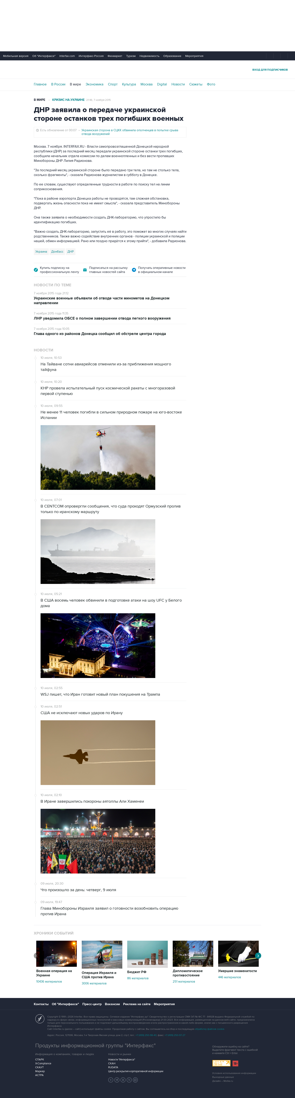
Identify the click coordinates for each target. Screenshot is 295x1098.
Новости (178, 84)
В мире (75, 84)
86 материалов (138, 978)
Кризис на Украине (68, 100)
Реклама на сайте (137, 1004)
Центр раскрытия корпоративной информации (135, 1071)
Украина (41, 251)
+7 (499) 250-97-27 (175, 1035)
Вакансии (112, 1004)
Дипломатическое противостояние (188, 973)
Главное (40, 84)
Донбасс (57, 251)
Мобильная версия (15, 56)
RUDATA (113, 1067)
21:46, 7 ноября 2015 (98, 100)
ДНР (70, 251)
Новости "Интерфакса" (121, 1059)
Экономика (94, 84)
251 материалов (184, 981)
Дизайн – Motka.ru (222, 1081)
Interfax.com (67, 56)
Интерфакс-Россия (91, 56)
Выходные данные (223, 1077)
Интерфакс (147, 69)
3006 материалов (94, 983)
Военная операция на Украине (54, 973)
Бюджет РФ (136, 972)
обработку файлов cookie (209, 1029)
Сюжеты (195, 84)
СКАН (111, 1063)
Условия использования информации (234, 1073)
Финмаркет (115, 56)
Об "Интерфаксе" (44, 56)
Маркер (40, 1071)
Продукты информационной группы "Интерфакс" (95, 1045)
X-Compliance (43, 1063)
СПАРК (39, 1059)
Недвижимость (149, 56)
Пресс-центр (92, 1004)
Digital (162, 84)
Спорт (113, 84)
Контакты (41, 1004)
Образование (172, 56)
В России (58, 84)
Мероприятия (194, 56)
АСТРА (39, 1075)
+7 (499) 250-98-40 (146, 1035)
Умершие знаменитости (237, 971)
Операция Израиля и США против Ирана (99, 975)
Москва (147, 84)
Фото (211, 84)
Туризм (131, 56)
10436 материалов (49, 981)
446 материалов (229, 977)
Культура (129, 84)
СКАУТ (39, 1067)
